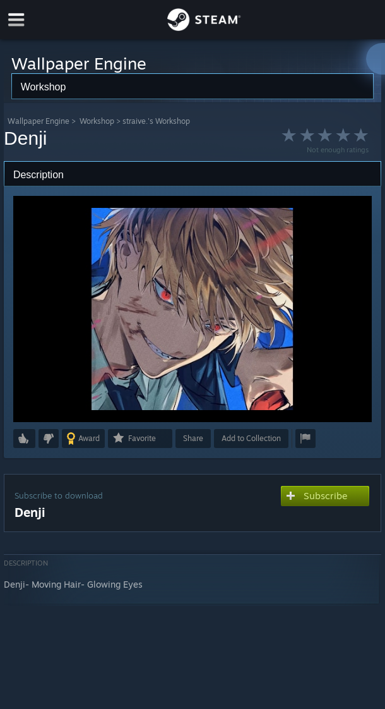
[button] (24, 438)
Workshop (97, 121)
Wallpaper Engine (38, 121)
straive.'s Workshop (156, 121)
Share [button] (193, 438)
